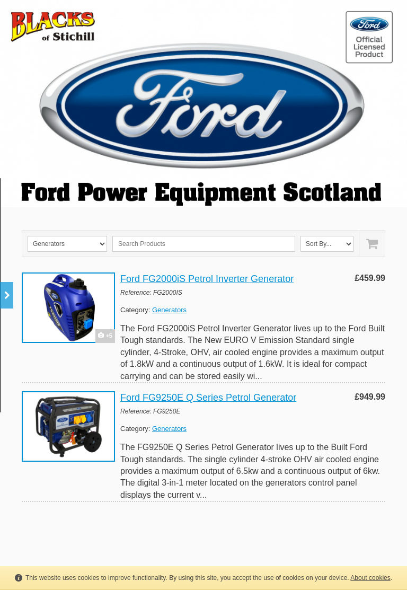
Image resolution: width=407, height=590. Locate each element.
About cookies (370, 578)
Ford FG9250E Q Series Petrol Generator (208, 397)
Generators (169, 310)
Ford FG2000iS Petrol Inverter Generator (207, 279)
